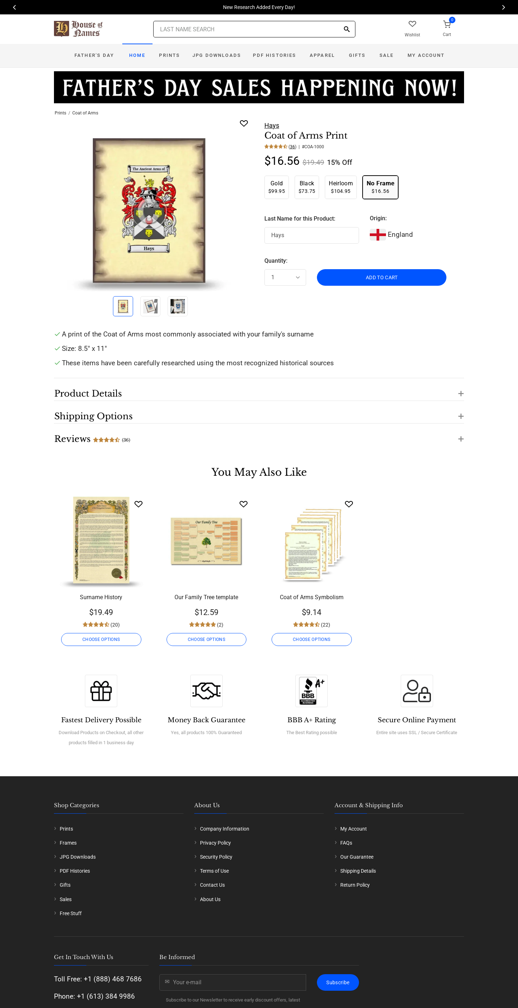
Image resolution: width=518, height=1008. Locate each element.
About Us (210, 899)
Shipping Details (358, 871)
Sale (387, 55)
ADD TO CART (382, 277)
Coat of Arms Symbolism (312, 597)
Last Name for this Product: (299, 218)
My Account (426, 55)
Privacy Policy (215, 843)
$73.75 (307, 187)
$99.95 (276, 187)
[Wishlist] (138, 504)
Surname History (101, 597)
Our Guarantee (356, 857)
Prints (169, 55)
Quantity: (275, 260)
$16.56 (380, 187)
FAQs (346, 843)
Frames (68, 843)
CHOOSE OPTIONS (101, 639)
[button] (259, 389)
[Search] (347, 29)
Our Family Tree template (206, 597)
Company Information (224, 829)
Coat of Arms (85, 113)
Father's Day (94, 55)
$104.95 (341, 187)
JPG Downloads (216, 55)
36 (292, 146)
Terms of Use (214, 871)
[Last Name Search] (254, 29)
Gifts (357, 55)
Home (137, 55)
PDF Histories (274, 55)
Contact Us (212, 885)
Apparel (322, 55)
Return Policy (355, 885)
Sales (66, 899)
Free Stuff (71, 913)
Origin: (378, 218)
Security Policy (216, 857)
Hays (271, 125)
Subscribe (337, 982)
